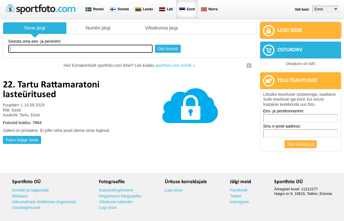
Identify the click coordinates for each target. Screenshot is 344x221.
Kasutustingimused (116, 190)
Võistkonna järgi (161, 28)
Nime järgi (34, 28)
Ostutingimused (26, 207)
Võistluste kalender (116, 202)
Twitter (236, 196)
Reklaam (20, 196)
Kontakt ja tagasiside (30, 190)
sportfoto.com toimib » (175, 65)
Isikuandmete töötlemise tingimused (44, 202)
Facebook (238, 190)
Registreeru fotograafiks (120, 196)
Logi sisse (108, 207)
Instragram (239, 202)
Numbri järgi (98, 28)
